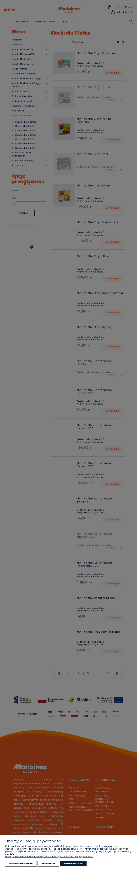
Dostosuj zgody (48, 863)
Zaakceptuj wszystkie (73, 863)
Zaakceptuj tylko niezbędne (21, 863)
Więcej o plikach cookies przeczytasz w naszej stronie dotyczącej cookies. (49, 857)
